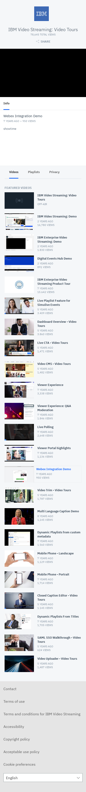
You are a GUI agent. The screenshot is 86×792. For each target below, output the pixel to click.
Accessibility (13, 726)
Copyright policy (16, 739)
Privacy (54, 172)
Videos (13, 172)
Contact (10, 688)
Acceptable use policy (21, 751)
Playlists (34, 172)
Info (6, 103)
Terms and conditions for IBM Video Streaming (41, 714)
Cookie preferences (19, 764)
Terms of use (14, 701)
